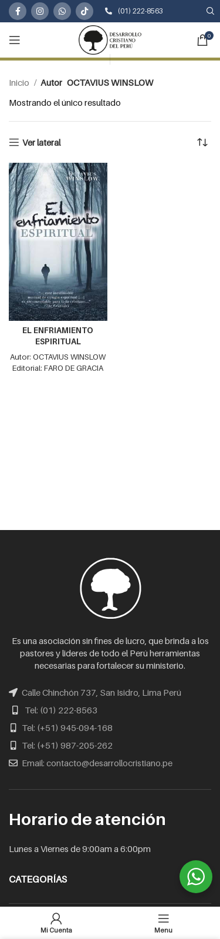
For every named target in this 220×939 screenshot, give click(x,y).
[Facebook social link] (17, 11)
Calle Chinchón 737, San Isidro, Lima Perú (101, 692)
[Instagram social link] (40, 11)
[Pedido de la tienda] (202, 142)
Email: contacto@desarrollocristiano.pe (97, 762)
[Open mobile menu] (14, 40)
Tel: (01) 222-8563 (61, 710)
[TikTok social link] (84, 11)
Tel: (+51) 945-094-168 (67, 727)
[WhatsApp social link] (62, 11)
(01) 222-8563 (134, 10)
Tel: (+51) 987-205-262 (67, 745)
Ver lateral (41, 142)
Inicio (20, 82)
